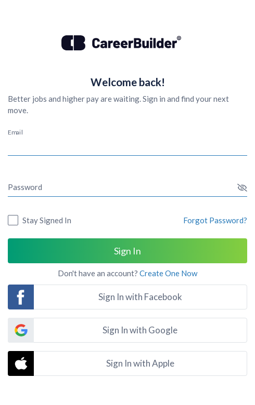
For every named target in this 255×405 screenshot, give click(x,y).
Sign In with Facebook (140, 296)
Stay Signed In (46, 220)
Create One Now (168, 273)
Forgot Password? (215, 220)
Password (25, 187)
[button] (242, 188)
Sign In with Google (140, 330)
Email (15, 132)
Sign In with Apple (140, 363)
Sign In (127, 250)
